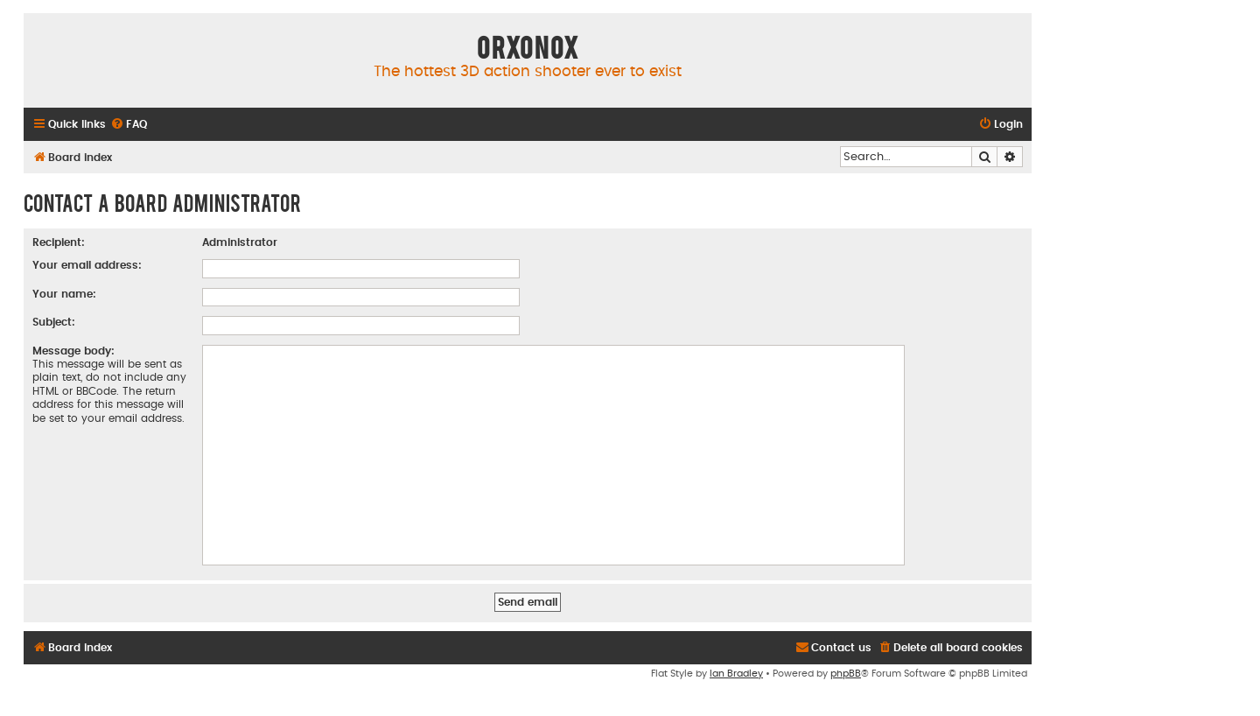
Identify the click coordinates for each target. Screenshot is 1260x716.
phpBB (845, 673)
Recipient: (58, 242)
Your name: (64, 294)
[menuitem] (128, 125)
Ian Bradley (736, 673)
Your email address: (87, 265)
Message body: (73, 351)
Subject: (53, 322)
